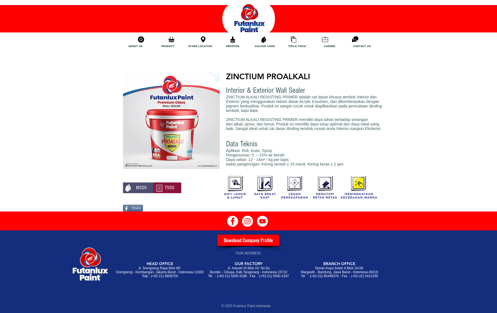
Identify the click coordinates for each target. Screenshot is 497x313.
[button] (138, 187)
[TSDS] (167, 187)
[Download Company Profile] (248, 240)
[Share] (133, 208)
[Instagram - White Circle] (247, 221)
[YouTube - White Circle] (262, 221)
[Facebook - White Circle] (232, 221)
